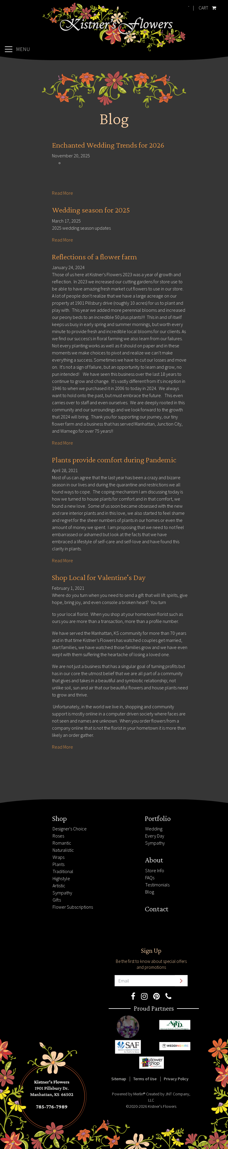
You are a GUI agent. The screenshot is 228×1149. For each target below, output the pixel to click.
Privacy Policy (176, 1078)
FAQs (149, 877)
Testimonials (157, 885)
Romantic (62, 843)
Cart (206, 6)
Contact (156, 909)
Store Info (154, 870)
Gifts (57, 900)
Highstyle (61, 878)
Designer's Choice (70, 829)
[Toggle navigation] (17, 49)
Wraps (58, 857)
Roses (58, 836)
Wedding (153, 829)
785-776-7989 (19, 817)
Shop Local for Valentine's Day (98, 577)
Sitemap (118, 1078)
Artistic (59, 885)
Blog (149, 892)
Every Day (154, 836)
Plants (58, 864)
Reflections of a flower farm (94, 257)
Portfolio (158, 818)
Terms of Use (145, 1078)
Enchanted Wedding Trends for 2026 (108, 145)
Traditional (63, 871)
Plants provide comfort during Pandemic (114, 460)
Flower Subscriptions (73, 907)
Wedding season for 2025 (91, 210)
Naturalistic (63, 850)
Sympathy (62, 893)
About (154, 860)
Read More (62, 193)
